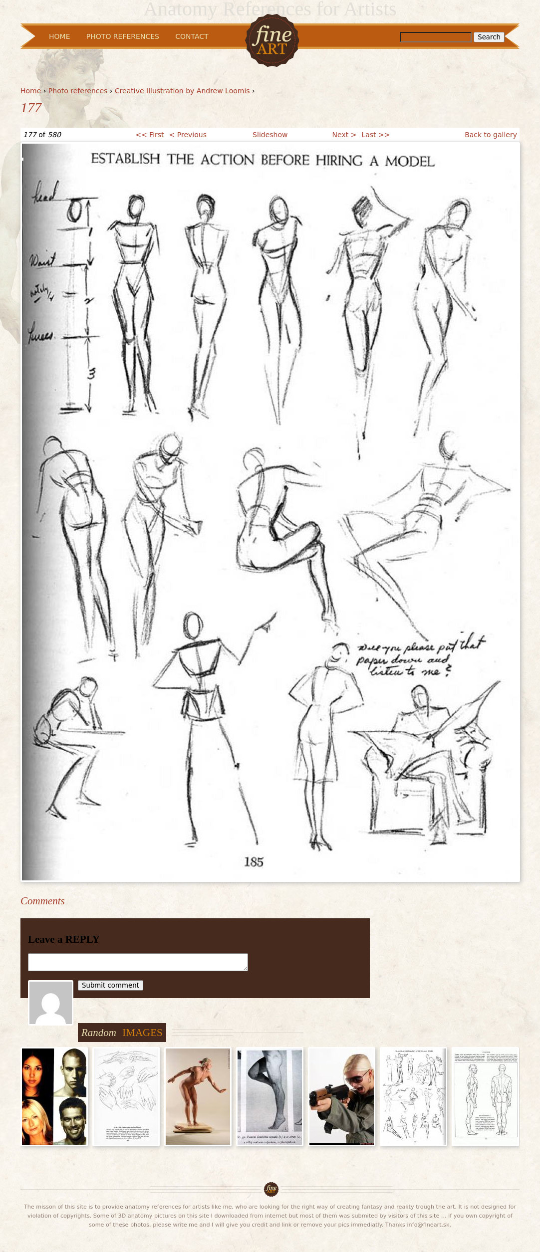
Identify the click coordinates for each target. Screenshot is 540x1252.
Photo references (78, 91)
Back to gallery (491, 135)
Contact (191, 36)
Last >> (375, 135)
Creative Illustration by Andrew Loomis (182, 91)
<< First (149, 135)
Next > (344, 135)
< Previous (188, 135)
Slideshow (270, 135)
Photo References (122, 36)
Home (30, 91)
